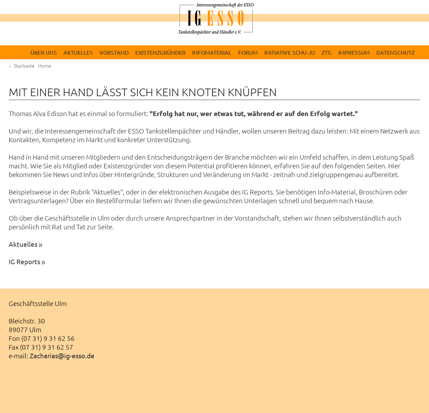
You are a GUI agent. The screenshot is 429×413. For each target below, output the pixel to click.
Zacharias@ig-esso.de (62, 355)
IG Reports (24, 261)
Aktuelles (23, 244)
